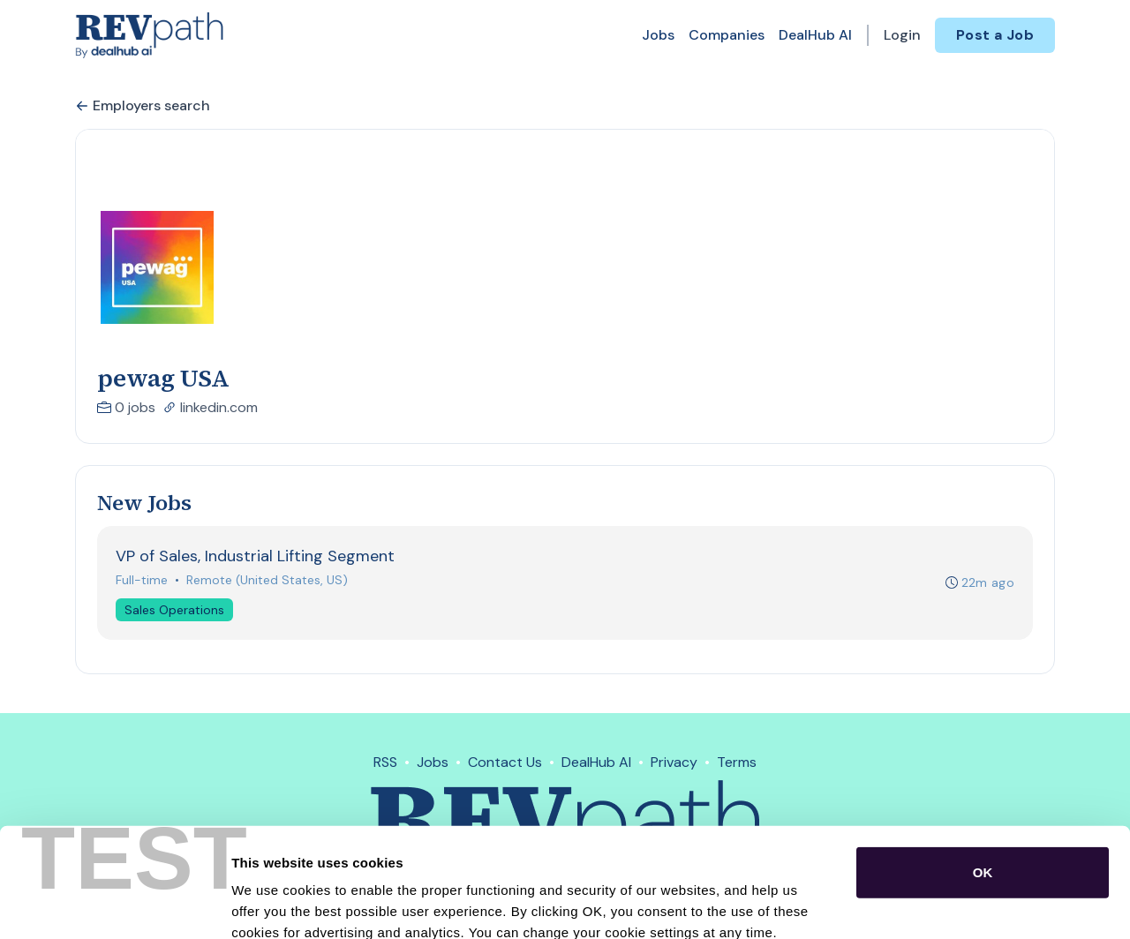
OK (983, 772)
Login (902, 35)
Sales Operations (174, 610)
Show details (926, 904)
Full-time (142, 580)
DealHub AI (815, 35)
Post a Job (995, 35)
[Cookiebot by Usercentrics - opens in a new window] (114, 904)
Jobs (658, 35)
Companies (727, 35)
